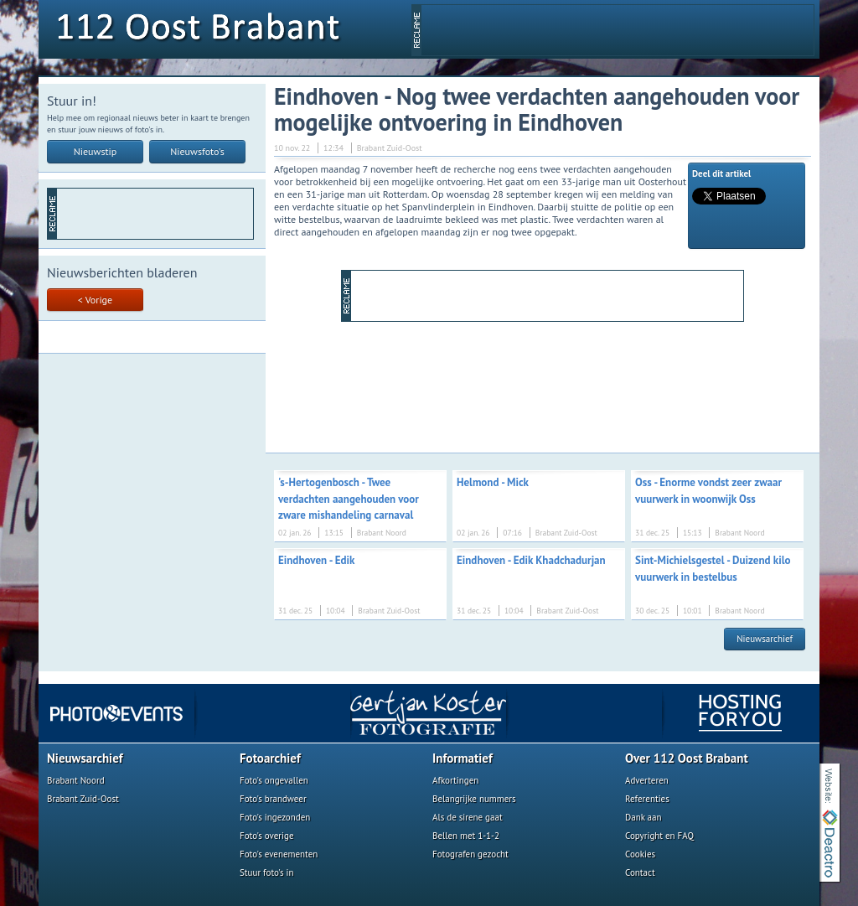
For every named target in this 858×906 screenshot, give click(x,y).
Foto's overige (267, 835)
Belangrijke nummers (474, 799)
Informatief (462, 758)
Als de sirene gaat (467, 817)
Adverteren (647, 780)
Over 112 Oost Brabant (686, 758)
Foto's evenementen (279, 854)
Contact (640, 872)
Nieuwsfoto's (197, 151)
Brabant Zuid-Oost (83, 799)
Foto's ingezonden (275, 817)
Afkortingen (455, 780)
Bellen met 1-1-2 (465, 835)
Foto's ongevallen (274, 780)
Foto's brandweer (273, 799)
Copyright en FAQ (659, 835)
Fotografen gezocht (470, 854)
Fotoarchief (270, 758)
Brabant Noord (76, 780)
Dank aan (643, 817)
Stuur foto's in (267, 872)
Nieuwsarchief (765, 639)
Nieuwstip (95, 151)
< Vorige (95, 299)
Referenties (647, 799)
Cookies (640, 854)
